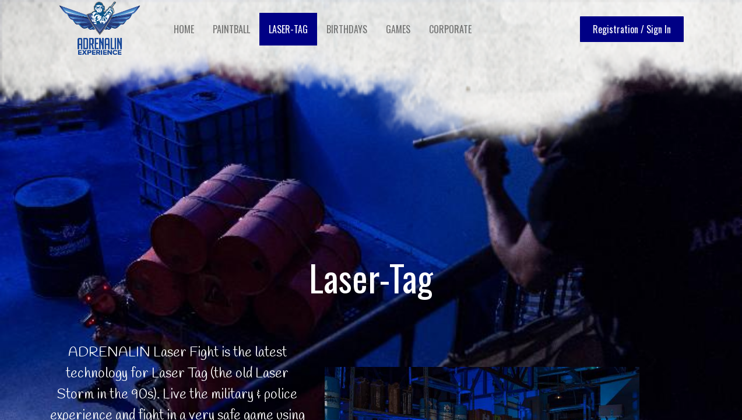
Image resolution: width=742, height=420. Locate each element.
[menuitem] (186, 29)
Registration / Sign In (629, 29)
